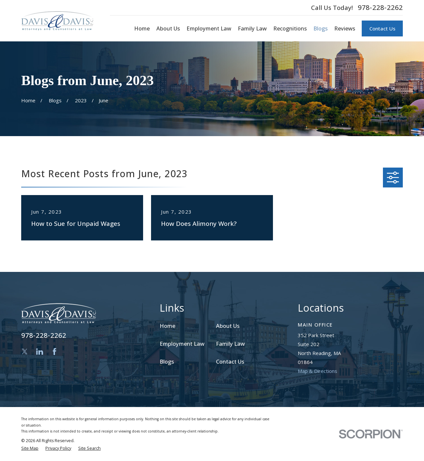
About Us (227, 326)
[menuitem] (29, 448)
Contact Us (382, 28)
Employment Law (182, 343)
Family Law (230, 343)
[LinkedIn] (39, 351)
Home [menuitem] (142, 28)
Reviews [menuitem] (344, 28)
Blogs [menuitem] (320, 28)
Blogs (167, 361)
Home (167, 326)
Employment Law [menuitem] (208, 28)
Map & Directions (317, 371)
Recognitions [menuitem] (290, 28)
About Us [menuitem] (168, 28)
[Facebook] (54, 351)
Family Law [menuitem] (252, 28)
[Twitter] (24, 351)
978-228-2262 (380, 7)
